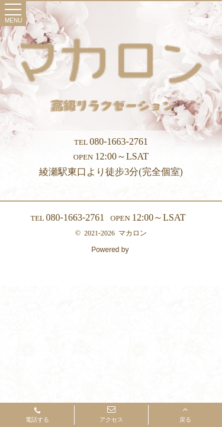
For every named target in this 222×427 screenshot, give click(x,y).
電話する (37, 415)
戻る (185, 414)
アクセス (111, 414)
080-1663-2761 (111, 141)
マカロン (132, 233)
